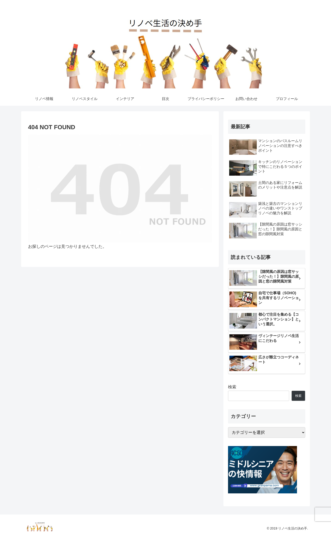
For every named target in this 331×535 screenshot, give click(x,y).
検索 (232, 387)
